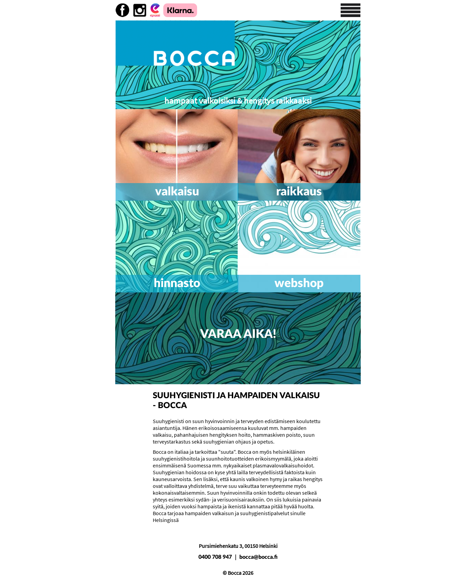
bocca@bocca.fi (258, 557)
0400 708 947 (215, 557)
